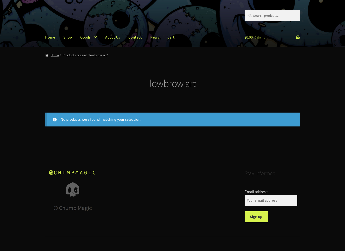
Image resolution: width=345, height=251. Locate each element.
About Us (112, 37)
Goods (85, 37)
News (154, 37)
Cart (171, 37)
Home (50, 37)
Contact (135, 37)
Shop (67, 37)
